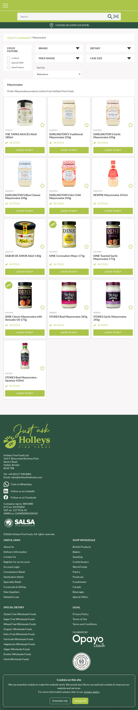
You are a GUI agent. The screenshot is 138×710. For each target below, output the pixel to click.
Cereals (77, 586)
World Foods (80, 566)
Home (10, 37)
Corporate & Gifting (15, 586)
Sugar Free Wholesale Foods (19, 619)
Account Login (12, 566)
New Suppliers (12, 591)
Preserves (78, 576)
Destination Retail (14, 576)
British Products (82, 546)
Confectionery (81, 561)
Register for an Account (17, 561)
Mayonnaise (39, 37)
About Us (9, 546)
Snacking (77, 556)
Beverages (78, 591)
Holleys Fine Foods (69, 5)
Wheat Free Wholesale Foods (20, 624)
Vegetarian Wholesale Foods (19, 644)
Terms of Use (80, 619)
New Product (18, 67)
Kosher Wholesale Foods (17, 654)
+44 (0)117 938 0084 (19, 474)
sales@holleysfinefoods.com (26, 477)
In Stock (15, 58)
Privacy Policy (81, 614)
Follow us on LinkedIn (23, 491)
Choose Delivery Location (72, 25)
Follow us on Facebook (23, 497)
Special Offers (80, 596)
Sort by (41, 67)
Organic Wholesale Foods (18, 629)
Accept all (80, 700)
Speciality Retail (12, 581)
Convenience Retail (14, 571)
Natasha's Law (11, 596)
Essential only (60, 700)
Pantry (76, 571)
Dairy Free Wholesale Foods (19, 634)
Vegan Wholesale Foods (17, 649)
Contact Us (10, 556)
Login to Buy (24, 149)
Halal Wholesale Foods (16, 659)
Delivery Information (15, 551)
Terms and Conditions (85, 624)
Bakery (76, 551)
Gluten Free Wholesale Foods (20, 614)
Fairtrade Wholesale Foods (18, 639)
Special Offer (18, 62)
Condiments (23, 37)
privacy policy (91, 691)
